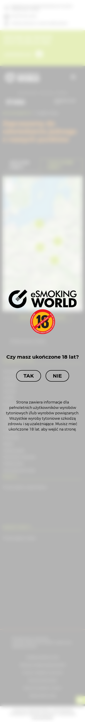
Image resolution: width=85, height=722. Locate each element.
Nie (57, 376)
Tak (28, 376)
